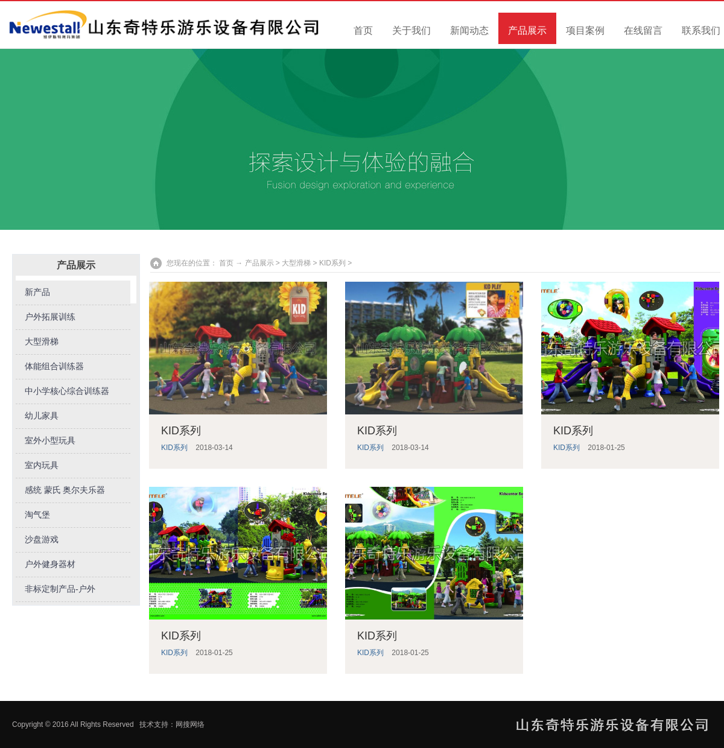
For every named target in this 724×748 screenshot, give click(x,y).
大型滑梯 (42, 341)
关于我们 (411, 30)
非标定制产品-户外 (60, 589)
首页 (363, 30)
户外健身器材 (50, 564)
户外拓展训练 (50, 317)
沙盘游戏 (42, 539)
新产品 (37, 292)
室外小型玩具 (50, 440)
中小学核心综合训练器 (67, 391)
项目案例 (585, 30)
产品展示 (527, 30)
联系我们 (701, 30)
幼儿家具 (42, 415)
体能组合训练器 (54, 366)
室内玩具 (42, 465)
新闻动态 (469, 30)
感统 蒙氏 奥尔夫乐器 (65, 490)
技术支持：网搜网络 (172, 724)
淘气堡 (37, 514)
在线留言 (643, 30)
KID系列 (332, 263)
